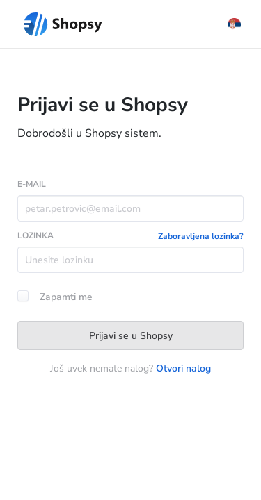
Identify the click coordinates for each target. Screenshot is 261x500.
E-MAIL (31, 184)
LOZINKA (35, 235)
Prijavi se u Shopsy (131, 335)
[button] (234, 24)
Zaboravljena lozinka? (201, 236)
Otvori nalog (183, 368)
